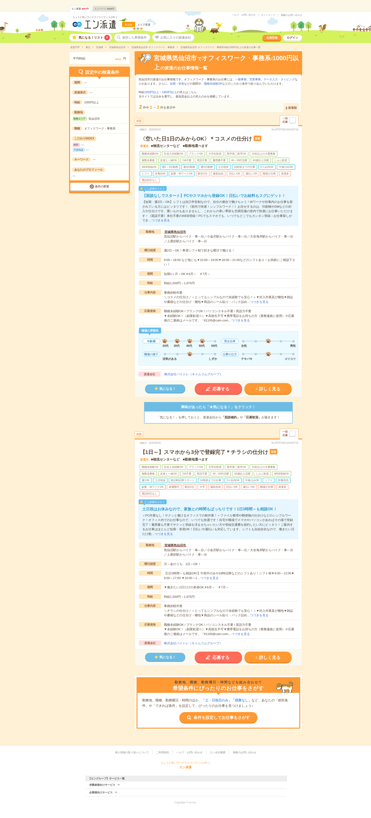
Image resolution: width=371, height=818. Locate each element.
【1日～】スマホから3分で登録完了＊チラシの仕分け (204, 452)
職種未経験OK (213, 83)
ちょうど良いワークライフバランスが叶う (95, 17)
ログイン (292, 37)
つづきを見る (160, 220)
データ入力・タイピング (279, 79)
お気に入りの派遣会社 (175, 37)
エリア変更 (143, 24)
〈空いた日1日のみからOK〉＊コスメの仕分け (196, 139)
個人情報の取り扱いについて (132, 752)
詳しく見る (269, 389)
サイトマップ (268, 15)
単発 (181, 83)
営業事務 (255, 79)
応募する (221, 389)
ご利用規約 (162, 752)
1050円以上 (151, 92)
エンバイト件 (104, 8)
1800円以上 (169, 92)
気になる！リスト (94, 37)
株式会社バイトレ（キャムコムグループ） (193, 374)
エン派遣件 (80, 8)
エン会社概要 (217, 752)
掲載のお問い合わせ (291, 15)
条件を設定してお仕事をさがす (222, 717)
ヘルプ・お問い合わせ (244, 15)
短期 (173, 83)
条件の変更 (102, 186)
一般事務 (241, 79)
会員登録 (272, 37)
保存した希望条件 (134, 37)
